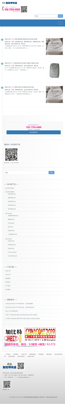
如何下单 (8, 287)
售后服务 (8, 305)
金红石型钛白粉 (15, 60)
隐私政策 (49, 370)
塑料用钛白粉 (28, 58)
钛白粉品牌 (48, 39)
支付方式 (8, 290)
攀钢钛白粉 (11, 235)
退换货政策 (32, 370)
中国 (12, 58)
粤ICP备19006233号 (51, 413)
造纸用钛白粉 (12, 221)
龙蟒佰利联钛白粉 (13, 232)
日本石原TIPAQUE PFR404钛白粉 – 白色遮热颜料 (19, 319)
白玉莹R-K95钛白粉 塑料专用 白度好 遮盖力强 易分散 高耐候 (23, 334)
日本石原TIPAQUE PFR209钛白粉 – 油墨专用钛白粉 (20, 323)
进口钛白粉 (9, 255)
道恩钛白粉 (11, 246)
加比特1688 (30, 372)
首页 (41, 39)
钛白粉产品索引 (10, 204)
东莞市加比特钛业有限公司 (31, 413)
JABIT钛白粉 (21, 372)
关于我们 (8, 302)
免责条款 (41, 370)
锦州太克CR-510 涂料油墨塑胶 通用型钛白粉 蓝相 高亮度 (21, 55)
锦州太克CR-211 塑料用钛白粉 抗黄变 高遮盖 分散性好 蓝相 (22, 79)
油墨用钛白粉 (36, 58)
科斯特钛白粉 (12, 261)
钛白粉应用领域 (10, 208)
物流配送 (8, 294)
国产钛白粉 (9, 229)
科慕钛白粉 (11, 257)
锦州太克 (7, 58)
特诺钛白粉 (11, 264)
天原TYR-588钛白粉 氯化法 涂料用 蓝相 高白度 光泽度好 (21, 331)
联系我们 (8, 298)
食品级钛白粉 (12, 225)
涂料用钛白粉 (19, 58)
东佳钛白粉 (11, 239)
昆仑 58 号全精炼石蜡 (12, 327)
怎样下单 (23, 370)
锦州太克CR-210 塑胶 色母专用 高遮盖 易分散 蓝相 (19, 103)
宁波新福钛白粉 (12, 250)
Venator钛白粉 (12, 268)
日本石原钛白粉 (12, 272)
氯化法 (23, 60)
